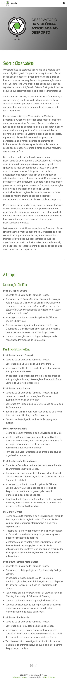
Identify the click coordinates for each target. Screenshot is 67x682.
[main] (33, 152)
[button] (3, 3)
